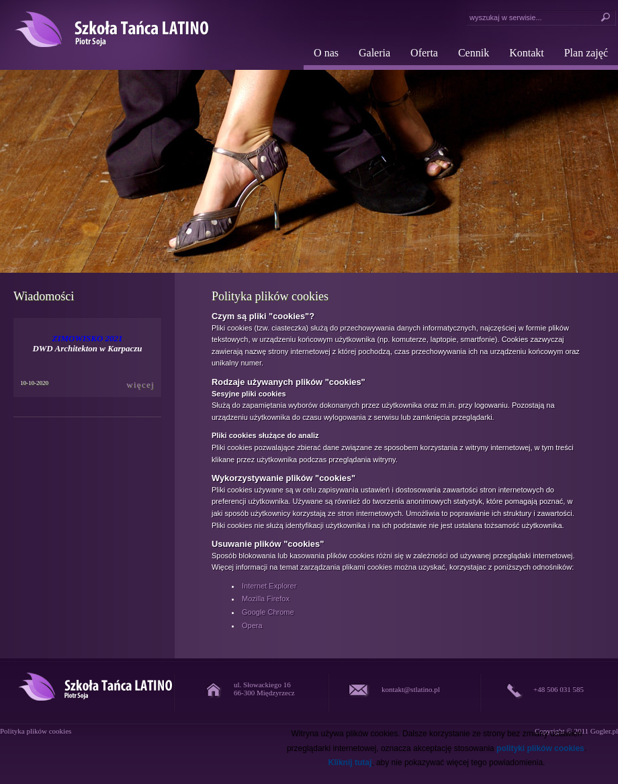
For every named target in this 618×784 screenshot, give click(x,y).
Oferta (424, 52)
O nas (326, 52)
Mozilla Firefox (266, 599)
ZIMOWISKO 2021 (87, 338)
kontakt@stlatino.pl (411, 689)
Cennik (473, 52)
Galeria (374, 52)
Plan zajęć (586, 52)
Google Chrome (268, 612)
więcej (140, 385)
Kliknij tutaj (350, 762)
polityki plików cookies (540, 748)
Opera (252, 625)
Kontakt (526, 52)
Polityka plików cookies (35, 731)
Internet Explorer (269, 586)
